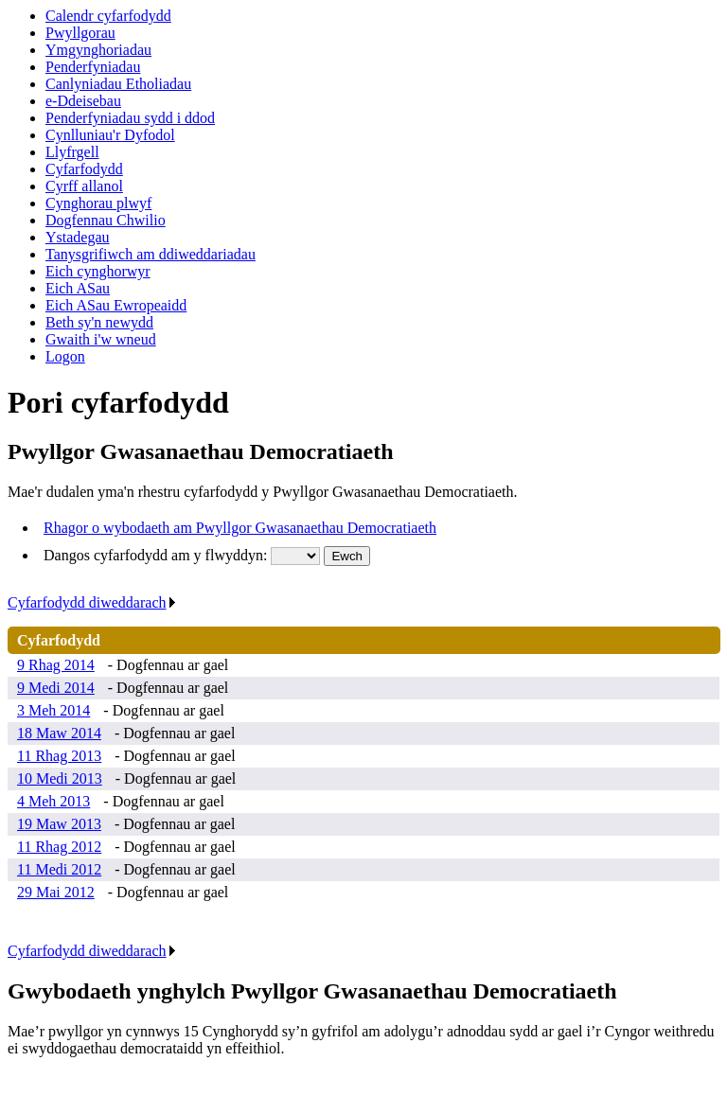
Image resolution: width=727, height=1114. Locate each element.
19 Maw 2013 (59, 824)
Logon (65, 356)
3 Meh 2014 (53, 710)
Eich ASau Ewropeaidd (115, 305)
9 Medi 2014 (56, 688)
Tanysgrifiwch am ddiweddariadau (150, 254)
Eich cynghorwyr (98, 271)
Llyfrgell (72, 152)
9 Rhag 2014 (56, 665)
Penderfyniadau (92, 67)
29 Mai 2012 (56, 892)
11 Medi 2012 (59, 869)
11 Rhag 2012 (59, 847)
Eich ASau (77, 288)
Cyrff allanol (84, 186)
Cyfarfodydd (84, 169)
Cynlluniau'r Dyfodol (110, 135)
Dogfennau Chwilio (105, 220)
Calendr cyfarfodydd (108, 16)
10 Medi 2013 (59, 778)
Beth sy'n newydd (99, 322)
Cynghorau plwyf (98, 203)
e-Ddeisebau (83, 101)
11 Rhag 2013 (59, 756)
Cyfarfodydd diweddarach (92, 602)
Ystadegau (77, 237)
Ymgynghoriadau (98, 50)
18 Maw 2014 (59, 733)
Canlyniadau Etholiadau (118, 84)
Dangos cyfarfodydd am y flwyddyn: (157, 555)
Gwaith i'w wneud (100, 339)
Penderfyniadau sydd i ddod (130, 118)
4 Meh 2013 (53, 801)
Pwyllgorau (80, 33)
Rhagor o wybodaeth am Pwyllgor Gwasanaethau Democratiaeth (240, 528)
